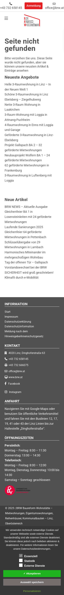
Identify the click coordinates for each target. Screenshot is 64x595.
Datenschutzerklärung (18, 321)
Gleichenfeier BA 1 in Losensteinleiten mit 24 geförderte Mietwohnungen (28, 217)
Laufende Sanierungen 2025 (24, 227)
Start (7, 311)
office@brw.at (54, 6)
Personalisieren (32, 591)
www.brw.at (16, 377)
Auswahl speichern (32, 582)
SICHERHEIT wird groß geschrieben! (29, 272)
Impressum (11, 316)
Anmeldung (33, 5)
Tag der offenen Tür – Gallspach (26, 262)
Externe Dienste (32, 565)
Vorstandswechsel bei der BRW (26, 267)
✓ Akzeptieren (32, 573)
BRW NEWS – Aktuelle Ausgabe (26, 207)
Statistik (27, 560)
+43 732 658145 (11, 6)
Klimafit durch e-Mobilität (22, 277)
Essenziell (28, 556)
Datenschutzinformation (19, 326)
